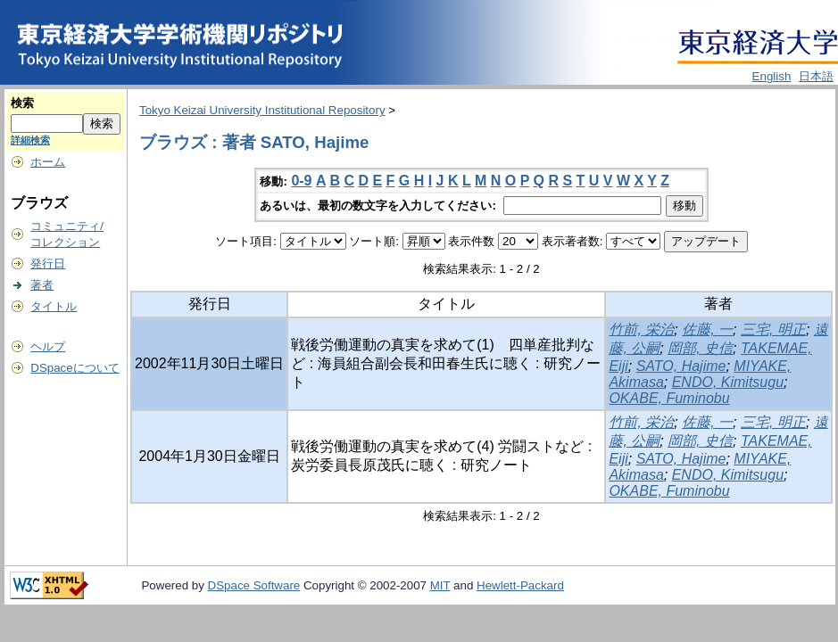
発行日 (47, 263)
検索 (22, 103)
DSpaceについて (74, 367)
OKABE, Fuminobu (669, 398)
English (772, 76)
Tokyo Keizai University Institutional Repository (262, 110)
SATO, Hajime (681, 366)
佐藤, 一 (707, 329)
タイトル (53, 306)
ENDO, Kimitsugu (728, 382)
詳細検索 (30, 140)
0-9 (301, 180)
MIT (440, 585)
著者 (42, 285)
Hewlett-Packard (520, 585)
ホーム (47, 162)
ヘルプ (47, 346)
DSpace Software (254, 585)
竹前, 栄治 (641, 329)
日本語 (816, 76)
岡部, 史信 (700, 348)
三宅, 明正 (773, 329)
